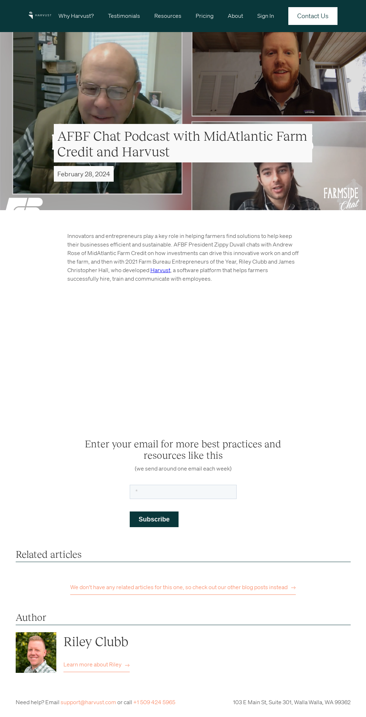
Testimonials (124, 15)
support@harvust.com (88, 702)
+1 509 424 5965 (154, 702)
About (235, 15)
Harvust (160, 270)
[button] (76, 15)
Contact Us (313, 16)
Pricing (204, 15)
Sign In (265, 15)
